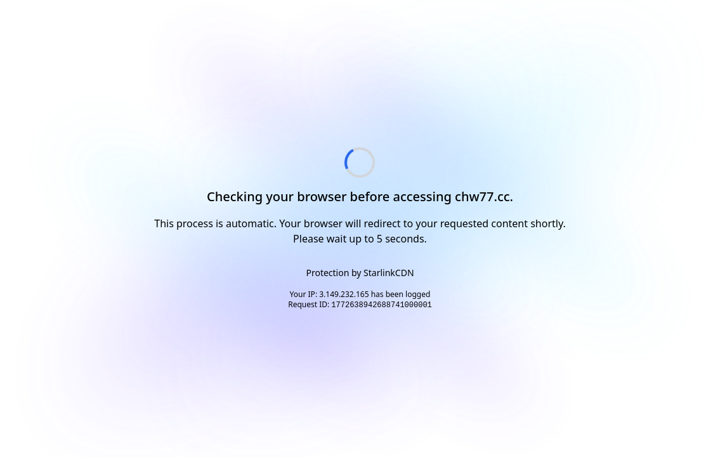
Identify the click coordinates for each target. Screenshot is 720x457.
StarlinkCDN (388, 273)
